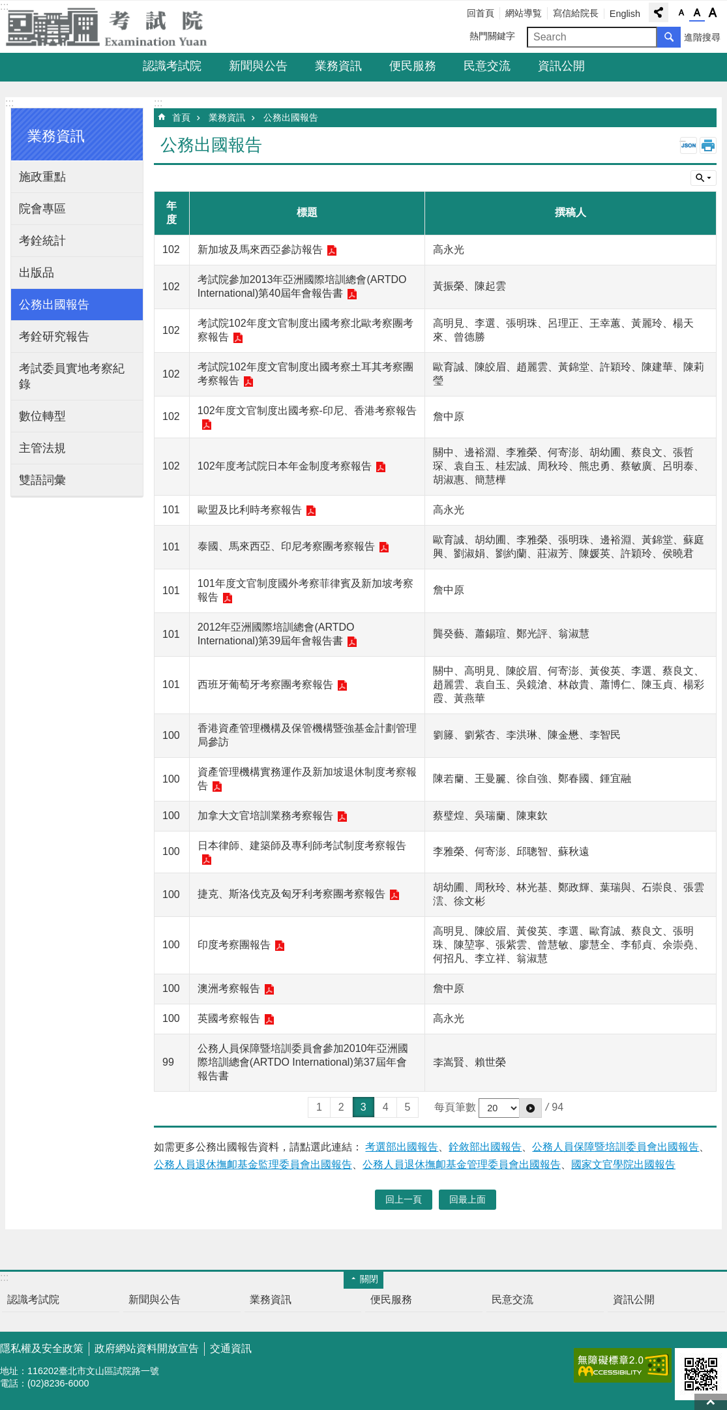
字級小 (681, 13)
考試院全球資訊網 (114, 27)
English (625, 13)
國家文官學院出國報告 (623, 1164)
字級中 (697, 13)
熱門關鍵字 (492, 36)
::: (9, 102)
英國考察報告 (229, 1018)
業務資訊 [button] (56, 136)
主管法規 (42, 448)
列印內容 (708, 145)
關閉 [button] (369, 1279)
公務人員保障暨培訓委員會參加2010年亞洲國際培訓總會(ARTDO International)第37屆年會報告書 (303, 1062)
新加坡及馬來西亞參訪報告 (260, 249)
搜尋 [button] (669, 37)
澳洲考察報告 (229, 988)
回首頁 (480, 13)
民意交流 (487, 65)
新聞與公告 (258, 65)
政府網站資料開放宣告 (147, 1348)
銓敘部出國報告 (485, 1146)
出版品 (36, 272)
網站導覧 (523, 13)
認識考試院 (172, 65)
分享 (658, 12)
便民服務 (412, 65)
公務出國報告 (54, 304)
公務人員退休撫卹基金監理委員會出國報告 (253, 1164)
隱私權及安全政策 (41, 1348)
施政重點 (42, 176)
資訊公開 (561, 65)
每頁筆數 (455, 1107)
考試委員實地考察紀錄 (72, 376)
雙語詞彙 (42, 480)
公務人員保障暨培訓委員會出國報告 (615, 1146)
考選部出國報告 (401, 1146)
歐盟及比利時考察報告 (250, 509)
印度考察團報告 (234, 944)
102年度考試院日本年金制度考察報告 (285, 466)
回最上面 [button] (467, 1199)
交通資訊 (231, 1348)
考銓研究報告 (54, 336)
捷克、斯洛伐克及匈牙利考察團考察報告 (291, 893)
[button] (530, 1108)
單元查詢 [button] (703, 178)
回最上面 (710, 1402)
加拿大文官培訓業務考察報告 (265, 815)
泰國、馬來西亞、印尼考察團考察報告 (286, 546)
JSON (688, 145)
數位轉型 (42, 416)
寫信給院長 (576, 13)
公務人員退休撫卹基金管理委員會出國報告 (462, 1164)
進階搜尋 (702, 37)
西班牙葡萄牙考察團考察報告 (265, 684)
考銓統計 (42, 240)
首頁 (181, 117)
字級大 (712, 13)
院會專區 (42, 208)
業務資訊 (338, 65)
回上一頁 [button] (403, 1199)
